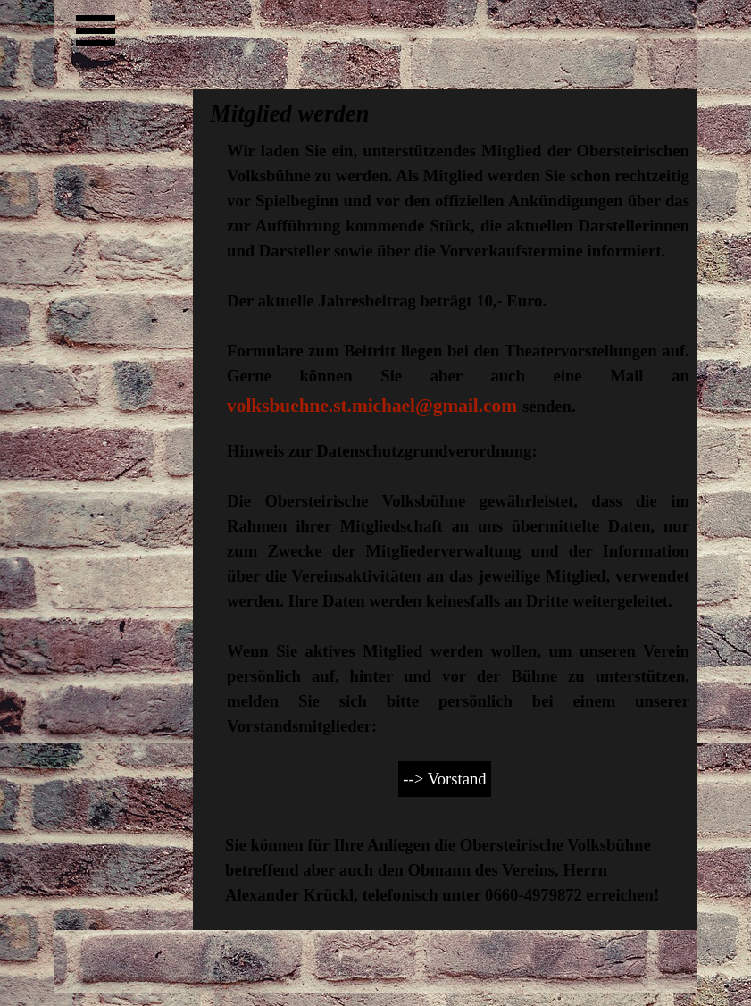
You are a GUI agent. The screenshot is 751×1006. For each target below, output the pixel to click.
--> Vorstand (444, 778)
